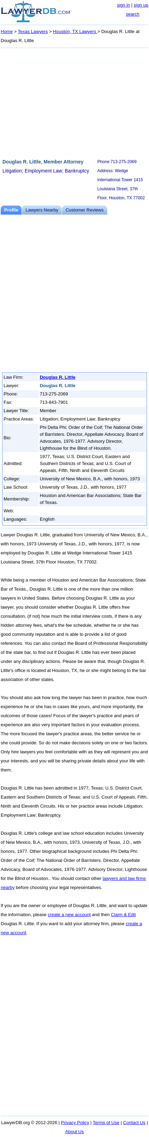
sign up (141, 5)
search (132, 14)
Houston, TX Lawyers (75, 31)
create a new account (69, 914)
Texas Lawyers (33, 31)
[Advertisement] (74, 102)
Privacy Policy (75, 1122)
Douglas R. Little (58, 377)
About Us (74, 1131)
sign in (123, 5)
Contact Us (134, 1122)
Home (7, 31)
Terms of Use (106, 1122)
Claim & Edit (123, 914)
